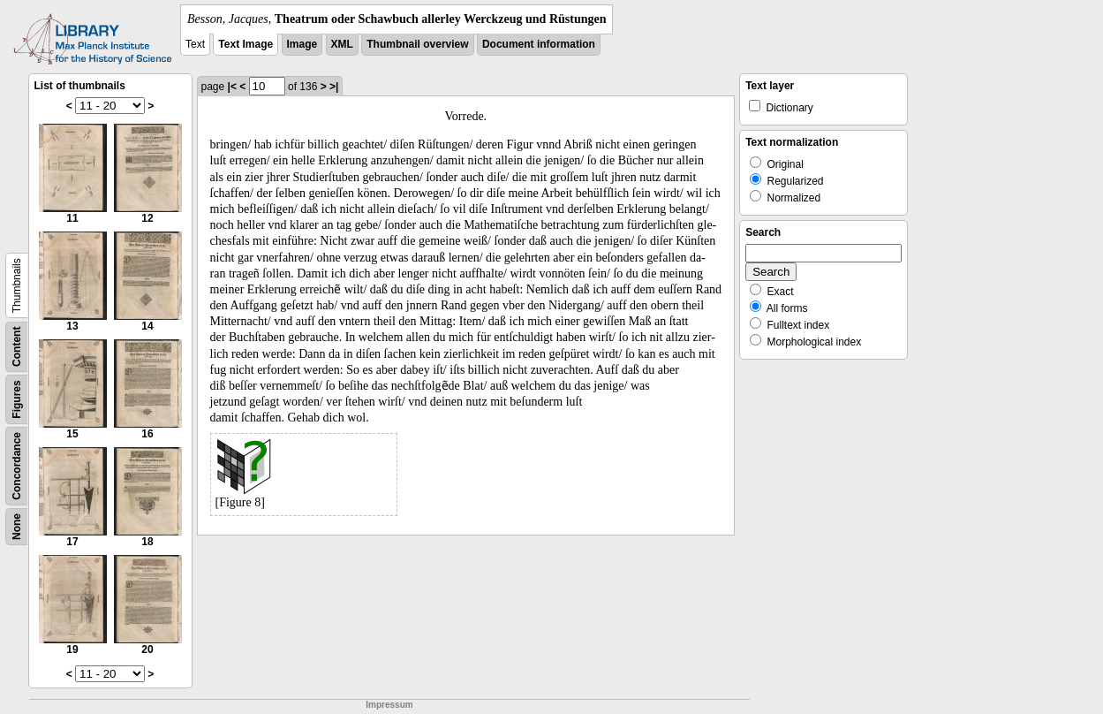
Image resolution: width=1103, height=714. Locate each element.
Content (17, 347)
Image (302, 44)
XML (342, 44)
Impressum (389, 705)
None (17, 526)
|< (232, 86)
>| (333, 86)
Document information (538, 44)
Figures (17, 399)
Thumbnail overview (417, 44)
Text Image (245, 44)
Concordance (17, 466)
